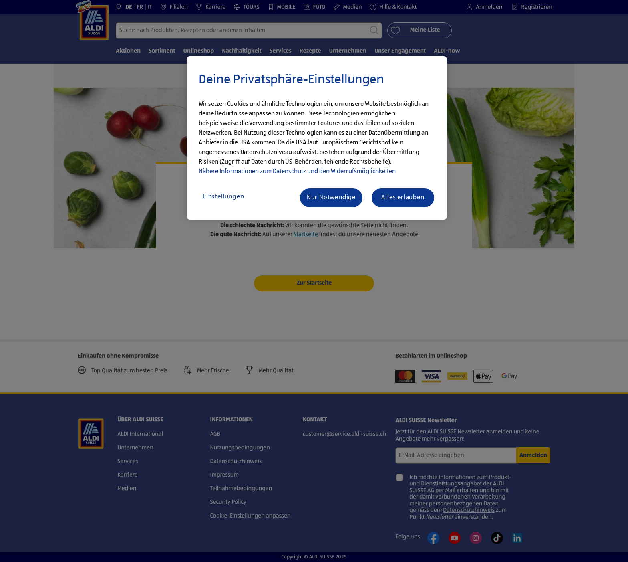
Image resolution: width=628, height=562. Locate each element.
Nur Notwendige (331, 197)
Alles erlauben (402, 197)
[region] (317, 138)
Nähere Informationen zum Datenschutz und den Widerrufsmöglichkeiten (297, 171)
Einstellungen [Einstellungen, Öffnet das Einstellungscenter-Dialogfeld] (223, 197)
